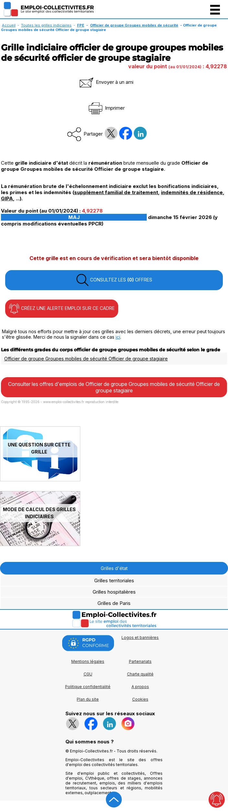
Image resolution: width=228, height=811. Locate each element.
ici (118, 337)
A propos (140, 686)
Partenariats (140, 661)
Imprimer (106, 108)
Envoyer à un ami (105, 82)
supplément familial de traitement (116, 192)
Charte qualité (140, 674)
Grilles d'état (114, 568)
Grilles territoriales (114, 580)
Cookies (140, 699)
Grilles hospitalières (114, 592)
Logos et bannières (140, 637)
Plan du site (88, 699)
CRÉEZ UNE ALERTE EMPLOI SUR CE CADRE (62, 308)
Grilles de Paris (114, 603)
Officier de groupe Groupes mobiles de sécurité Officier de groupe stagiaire (86, 358)
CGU (88, 674)
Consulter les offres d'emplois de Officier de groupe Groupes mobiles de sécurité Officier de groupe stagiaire (114, 387)
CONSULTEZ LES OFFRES (114, 280)
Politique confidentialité (87, 686)
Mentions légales (87, 661)
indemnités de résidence (192, 192)
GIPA (7, 198)
